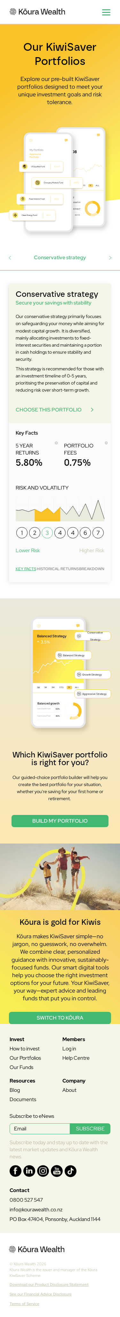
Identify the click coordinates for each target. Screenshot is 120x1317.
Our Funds (21, 1067)
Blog (15, 1090)
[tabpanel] (60, 433)
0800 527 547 (26, 1200)
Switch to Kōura (60, 1017)
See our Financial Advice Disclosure (41, 1294)
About (69, 1090)
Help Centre (76, 1058)
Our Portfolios (25, 1058)
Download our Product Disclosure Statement (49, 1284)
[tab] (26, 568)
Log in (69, 1048)
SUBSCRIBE (90, 1128)
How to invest (25, 1048)
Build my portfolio (60, 821)
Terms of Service (24, 1303)
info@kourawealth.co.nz (36, 1209)
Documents (23, 1099)
